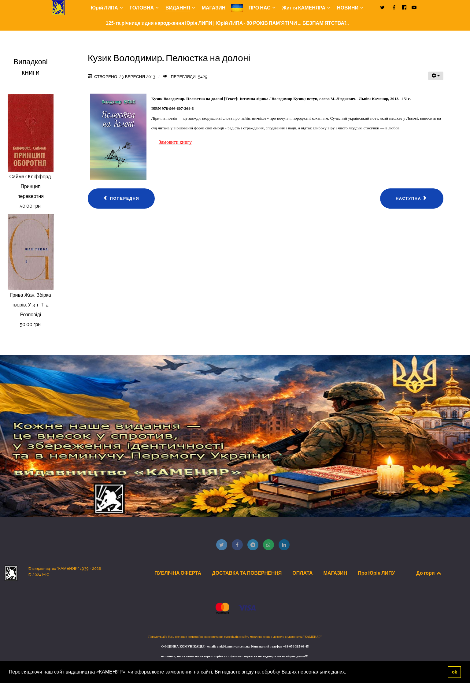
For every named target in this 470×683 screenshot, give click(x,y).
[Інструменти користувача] (435, 76)
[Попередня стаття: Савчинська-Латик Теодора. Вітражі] (121, 198)
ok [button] (454, 672)
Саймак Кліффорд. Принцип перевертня (30, 186)
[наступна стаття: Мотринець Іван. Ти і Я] (411, 198)
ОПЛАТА (302, 573)
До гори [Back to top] (429, 573)
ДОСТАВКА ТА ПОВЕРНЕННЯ (247, 573)
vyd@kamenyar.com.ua (233, 646)
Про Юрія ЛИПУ (376, 573)
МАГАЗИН (335, 573)
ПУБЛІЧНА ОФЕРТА (177, 573)
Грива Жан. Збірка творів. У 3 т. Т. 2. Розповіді (30, 304)
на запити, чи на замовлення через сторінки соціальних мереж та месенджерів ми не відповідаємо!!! (235, 656)
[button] (349, 673)
